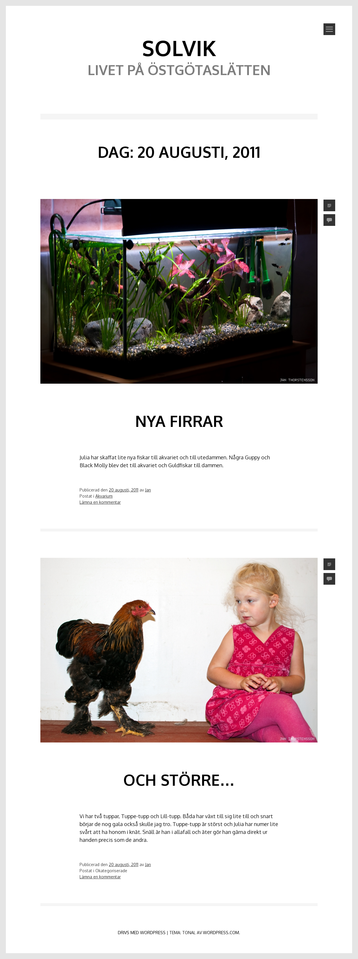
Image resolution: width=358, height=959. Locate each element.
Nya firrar (179, 420)
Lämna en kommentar (100, 502)
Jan (148, 489)
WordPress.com (221, 932)
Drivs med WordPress (142, 932)
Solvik (179, 47)
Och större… (179, 779)
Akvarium (104, 496)
